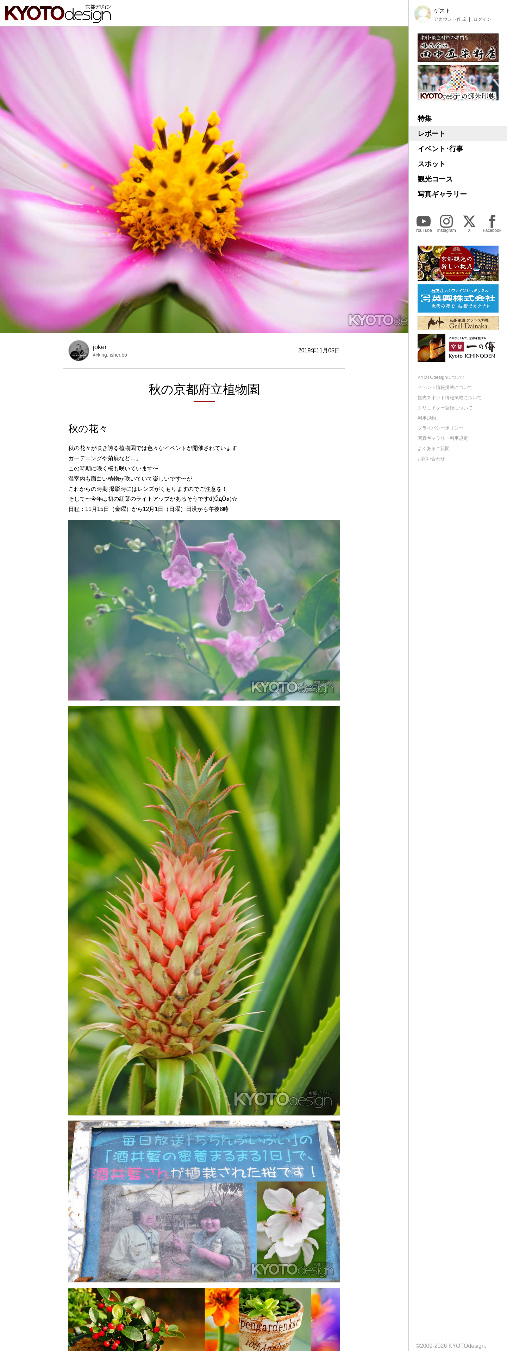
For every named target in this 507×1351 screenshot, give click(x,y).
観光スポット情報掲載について (450, 397)
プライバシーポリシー (440, 428)
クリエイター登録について (445, 408)
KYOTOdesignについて (441, 377)
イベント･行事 (440, 149)
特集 (425, 118)
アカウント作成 (450, 19)
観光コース (435, 179)
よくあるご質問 (434, 448)
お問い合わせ (431, 458)
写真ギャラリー (442, 194)
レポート (432, 133)
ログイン (482, 19)
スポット (432, 164)
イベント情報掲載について (445, 387)
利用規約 (427, 418)
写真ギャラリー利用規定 (443, 438)
